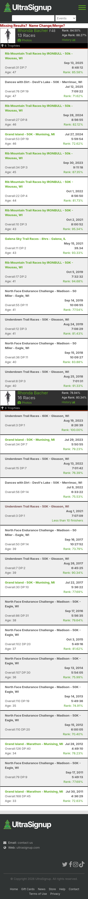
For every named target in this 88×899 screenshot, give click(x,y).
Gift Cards (28, 889)
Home (14, 889)
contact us (25, 842)
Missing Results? (13, 26)
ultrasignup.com (28, 847)
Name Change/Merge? (47, 26)
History (69, 40)
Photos (25, 40)
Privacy (55, 894)
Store (52, 889)
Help (62, 889)
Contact (74, 889)
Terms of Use (38, 894)
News (42, 889)
